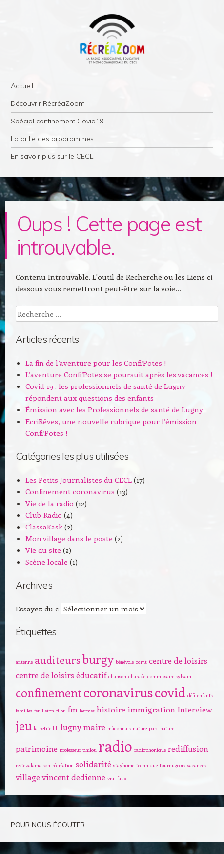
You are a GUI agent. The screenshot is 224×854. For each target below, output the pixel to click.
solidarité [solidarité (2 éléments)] (93, 763)
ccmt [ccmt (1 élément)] (141, 661)
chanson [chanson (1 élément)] (117, 676)
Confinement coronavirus (70, 491)
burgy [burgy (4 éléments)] (98, 659)
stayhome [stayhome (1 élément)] (123, 765)
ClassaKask (43, 526)
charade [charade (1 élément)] (136, 676)
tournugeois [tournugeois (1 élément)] (172, 765)
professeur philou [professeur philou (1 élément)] (78, 749)
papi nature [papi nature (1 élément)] (161, 728)
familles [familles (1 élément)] (24, 710)
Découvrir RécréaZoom (48, 103)
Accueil (22, 85)
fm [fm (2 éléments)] (73, 709)
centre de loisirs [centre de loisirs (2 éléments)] (178, 660)
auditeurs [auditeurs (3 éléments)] (58, 659)
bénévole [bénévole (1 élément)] (125, 661)
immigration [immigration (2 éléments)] (151, 709)
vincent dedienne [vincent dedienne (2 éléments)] (73, 777)
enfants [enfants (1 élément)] (205, 695)
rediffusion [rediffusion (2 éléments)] (188, 748)
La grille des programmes (52, 138)
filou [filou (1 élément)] (61, 710)
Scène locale (46, 562)
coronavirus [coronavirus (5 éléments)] (118, 692)
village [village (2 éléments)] (28, 777)
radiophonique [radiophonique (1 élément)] (150, 749)
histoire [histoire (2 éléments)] (111, 709)
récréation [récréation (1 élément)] (63, 765)
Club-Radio (43, 515)
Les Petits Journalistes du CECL (78, 480)
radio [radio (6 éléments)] (115, 745)
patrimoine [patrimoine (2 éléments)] (37, 748)
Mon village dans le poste (69, 538)
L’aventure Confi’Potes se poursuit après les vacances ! (119, 374)
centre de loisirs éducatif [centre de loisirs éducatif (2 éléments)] (61, 675)
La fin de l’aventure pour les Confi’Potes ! (95, 362)
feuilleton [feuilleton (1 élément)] (44, 710)
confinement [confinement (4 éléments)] (48, 692)
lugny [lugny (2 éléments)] (71, 726)
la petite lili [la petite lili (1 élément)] (46, 728)
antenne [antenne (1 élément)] (24, 661)
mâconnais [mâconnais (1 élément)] (119, 728)
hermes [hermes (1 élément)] (87, 710)
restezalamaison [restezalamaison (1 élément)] (33, 765)
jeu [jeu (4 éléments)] (24, 725)
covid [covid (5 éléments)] (170, 692)
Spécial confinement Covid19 (57, 121)
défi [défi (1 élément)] (191, 695)
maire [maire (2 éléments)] (94, 726)
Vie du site (43, 550)
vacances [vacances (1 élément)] (196, 765)
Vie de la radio (49, 503)
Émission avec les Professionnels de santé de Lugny (114, 409)
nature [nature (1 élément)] (140, 728)
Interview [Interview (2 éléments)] (194, 709)
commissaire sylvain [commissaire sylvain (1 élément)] (169, 676)
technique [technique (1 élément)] (147, 765)
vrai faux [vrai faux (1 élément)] (117, 778)
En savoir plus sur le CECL (52, 156)
